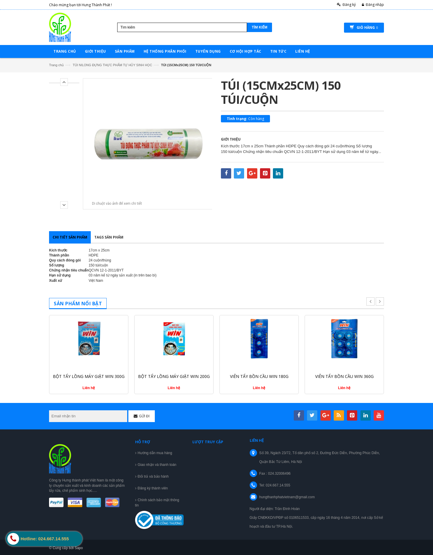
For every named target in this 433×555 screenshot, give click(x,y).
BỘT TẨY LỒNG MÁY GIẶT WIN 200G (174, 376)
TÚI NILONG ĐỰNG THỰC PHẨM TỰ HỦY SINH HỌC (112, 65)
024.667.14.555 (278, 485)
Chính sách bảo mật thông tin (157, 502)
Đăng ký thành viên (153, 488)
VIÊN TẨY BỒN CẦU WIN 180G (259, 376)
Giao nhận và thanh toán (157, 465)
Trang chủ (56, 65)
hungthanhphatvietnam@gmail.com (287, 497)
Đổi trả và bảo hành (153, 476)
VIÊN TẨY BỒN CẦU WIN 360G (344, 376)
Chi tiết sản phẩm (70, 237)
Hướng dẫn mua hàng (155, 453)
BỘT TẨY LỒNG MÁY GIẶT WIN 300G (89, 376)
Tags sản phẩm (108, 237)
